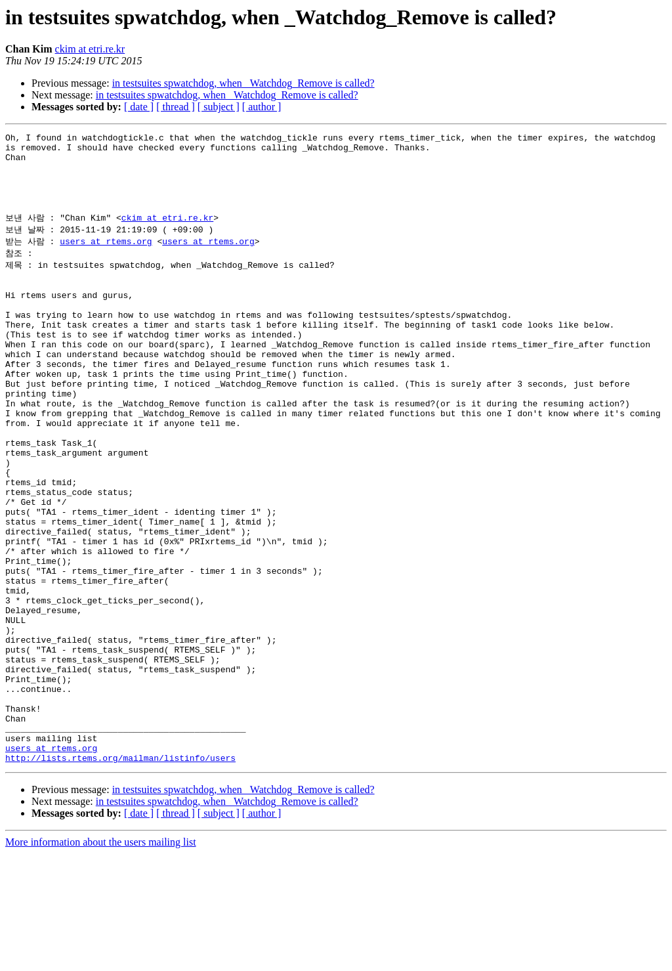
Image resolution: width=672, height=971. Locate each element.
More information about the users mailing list (100, 959)
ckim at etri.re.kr (90, 48)
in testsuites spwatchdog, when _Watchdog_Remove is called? (243, 83)
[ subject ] (219, 106)
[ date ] (139, 106)
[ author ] (262, 106)
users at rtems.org (106, 259)
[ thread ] (175, 106)
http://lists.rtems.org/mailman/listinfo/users (120, 875)
